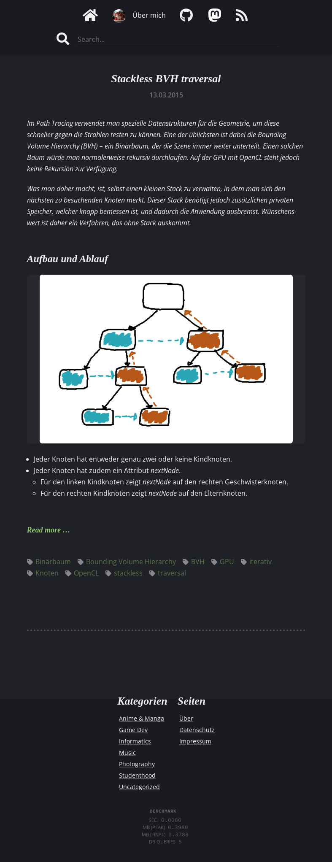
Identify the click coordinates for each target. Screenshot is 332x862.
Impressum (195, 741)
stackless (124, 573)
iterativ (256, 561)
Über (186, 718)
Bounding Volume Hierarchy (127, 561)
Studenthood (137, 775)
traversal (167, 573)
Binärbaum (49, 561)
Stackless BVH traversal (166, 79)
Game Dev (133, 730)
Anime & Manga (141, 718)
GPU (222, 561)
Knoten (43, 573)
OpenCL (82, 573)
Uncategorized (139, 787)
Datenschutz (197, 730)
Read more (44, 530)
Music (127, 753)
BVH (194, 561)
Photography (137, 764)
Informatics (135, 741)
